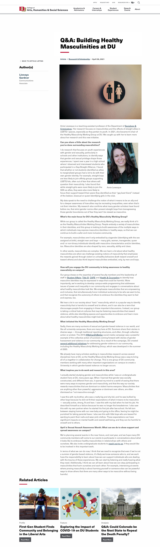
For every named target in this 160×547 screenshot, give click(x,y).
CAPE (92, 277)
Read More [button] (25, 539)
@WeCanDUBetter (94, 334)
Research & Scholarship (79, 59)
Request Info (104, 2)
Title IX (85, 277)
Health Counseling (110, 277)
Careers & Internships (97, 9)
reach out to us (116, 443)
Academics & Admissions (79, 9)
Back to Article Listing (31, 61)
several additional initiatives (73, 343)
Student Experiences (113, 9)
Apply (95, 2)
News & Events (127, 9)
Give (113, 2)
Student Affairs (74, 277)
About (137, 9)
